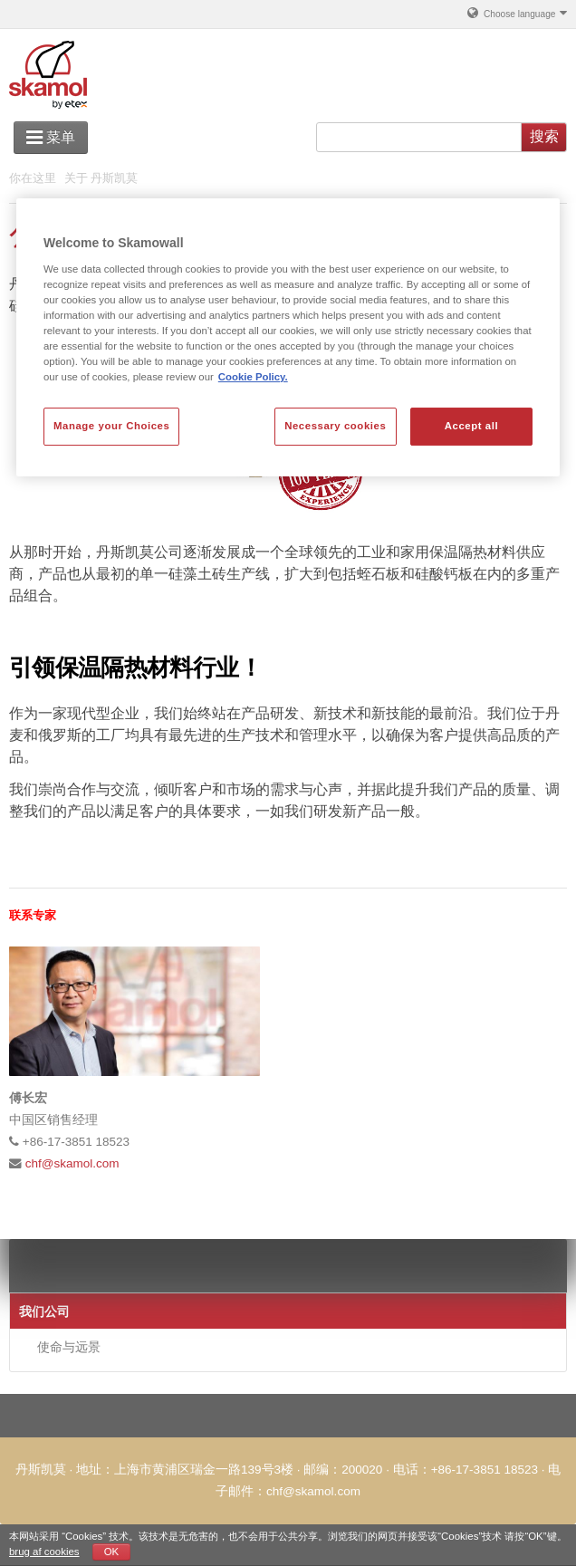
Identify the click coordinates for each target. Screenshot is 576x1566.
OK (112, 1551)
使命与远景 (69, 1347)
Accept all (471, 426)
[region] (288, 337)
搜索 (544, 136)
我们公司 (44, 1311)
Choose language (516, 12)
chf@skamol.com (72, 1163)
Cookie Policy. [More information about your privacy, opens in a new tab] (253, 376)
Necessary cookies (335, 426)
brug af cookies (44, 1551)
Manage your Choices (111, 426)
